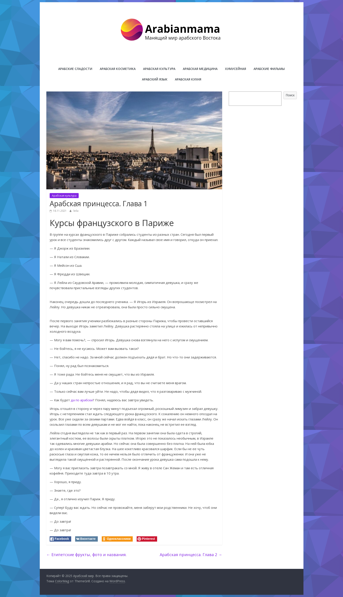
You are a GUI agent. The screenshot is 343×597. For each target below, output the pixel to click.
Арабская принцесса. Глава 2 (191, 554)
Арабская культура (159, 69)
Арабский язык (154, 79)
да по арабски (82, 400)
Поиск (290, 95)
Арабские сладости (75, 69)
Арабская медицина (200, 69)
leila (75, 211)
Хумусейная (235, 69)
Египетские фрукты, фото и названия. (86, 554)
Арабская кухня (188, 79)
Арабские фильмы (269, 69)
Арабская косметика (118, 69)
